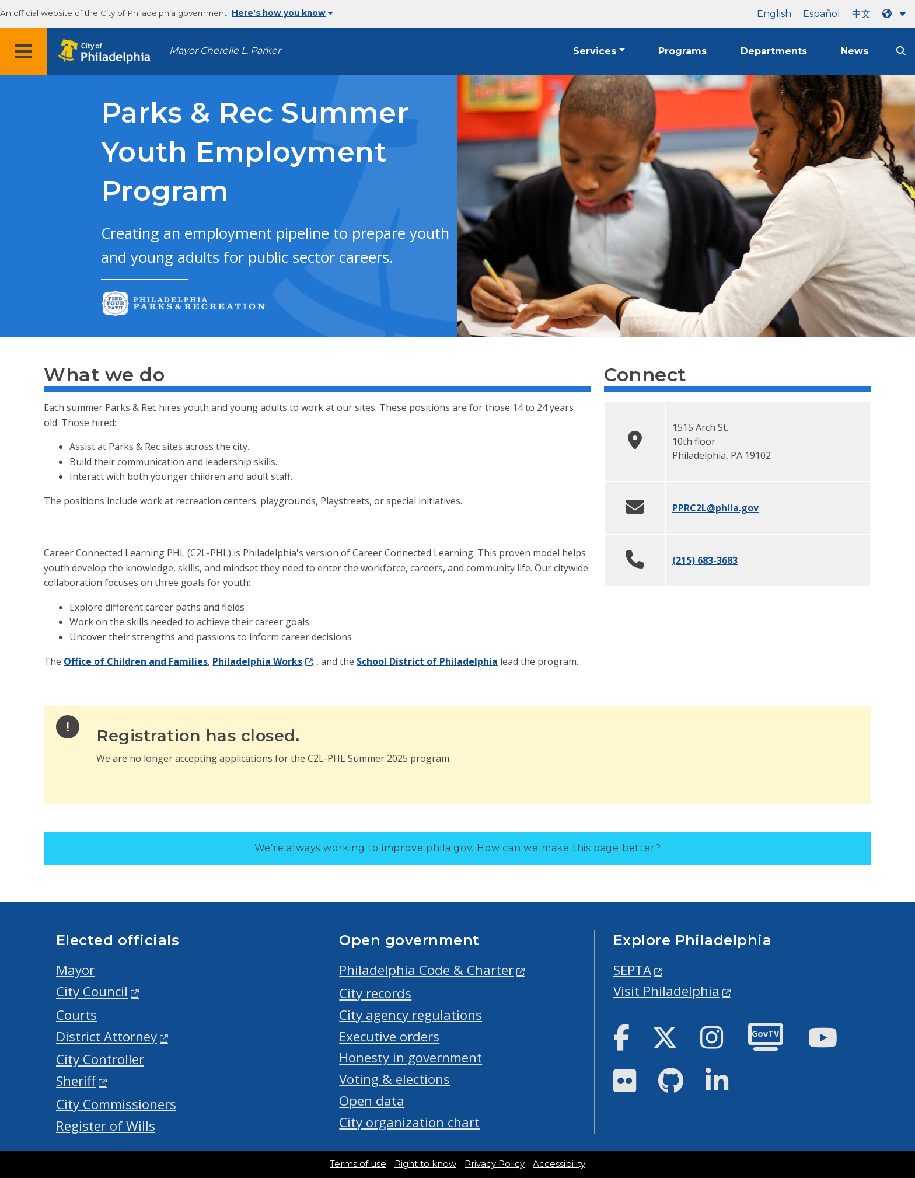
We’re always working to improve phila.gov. (457, 847)
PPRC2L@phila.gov (715, 507)
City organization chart (409, 1122)
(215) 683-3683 (705, 560)
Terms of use (358, 1164)
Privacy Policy (495, 1164)
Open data (371, 1101)
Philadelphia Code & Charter (426, 970)
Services (594, 51)
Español (821, 13)
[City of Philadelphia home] (108, 51)
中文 (861, 13)
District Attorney (106, 1036)
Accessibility (559, 1164)
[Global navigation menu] (23, 51)
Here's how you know (282, 13)
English (774, 13)
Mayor (75, 970)
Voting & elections (394, 1079)
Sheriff (76, 1081)
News (854, 51)
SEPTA (632, 970)
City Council (92, 991)
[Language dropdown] (896, 13)
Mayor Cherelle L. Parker (225, 50)
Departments (774, 51)
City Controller (100, 1059)
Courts (76, 1015)
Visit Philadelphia (666, 991)
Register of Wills (105, 1126)
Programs (682, 51)
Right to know (425, 1164)
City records (375, 993)
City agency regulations (410, 1015)
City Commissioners (116, 1104)
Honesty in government (410, 1057)
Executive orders (389, 1036)
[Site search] (901, 51)
